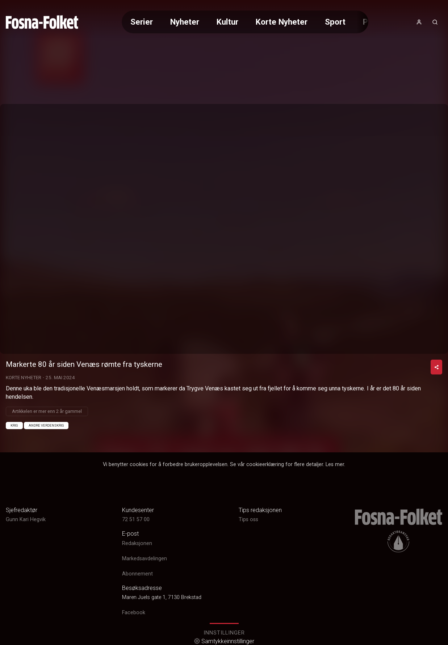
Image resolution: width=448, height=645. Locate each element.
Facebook (133, 613)
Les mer (335, 464)
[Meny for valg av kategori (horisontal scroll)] (245, 22)
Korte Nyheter (281, 21)
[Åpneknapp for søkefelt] (435, 22)
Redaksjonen (137, 543)
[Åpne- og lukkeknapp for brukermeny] (419, 22)
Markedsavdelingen (144, 559)
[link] (42, 22)
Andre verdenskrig (46, 425)
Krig (14, 425)
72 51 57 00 (136, 519)
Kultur (227, 21)
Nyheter (184, 21)
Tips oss (248, 519)
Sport (335, 21)
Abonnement (137, 574)
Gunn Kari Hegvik (26, 519)
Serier (141, 21)
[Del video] (436, 367)
